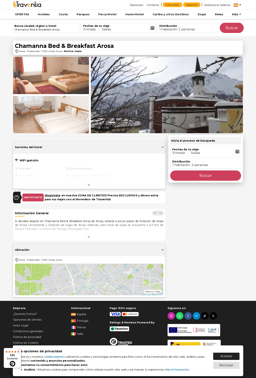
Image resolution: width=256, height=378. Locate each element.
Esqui (202, 14)
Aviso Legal (20, 325)
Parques (83, 14)
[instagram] (172, 316)
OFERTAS (22, 14)
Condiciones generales (28, 331)
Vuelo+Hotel (134, 14)
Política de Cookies (25, 342)
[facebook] (188, 316)
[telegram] (197, 316)
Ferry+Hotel (107, 14)
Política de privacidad (27, 337)
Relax (219, 14)
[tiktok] (205, 316)
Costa (63, 14)
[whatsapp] (180, 316)
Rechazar (226, 363)
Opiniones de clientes (27, 319)
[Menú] (19, 350)
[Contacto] (153, 5)
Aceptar (226, 354)
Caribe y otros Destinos (171, 14)
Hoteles (44, 14)
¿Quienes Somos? (25, 314)
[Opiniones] (136, 5)
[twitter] (214, 316)
